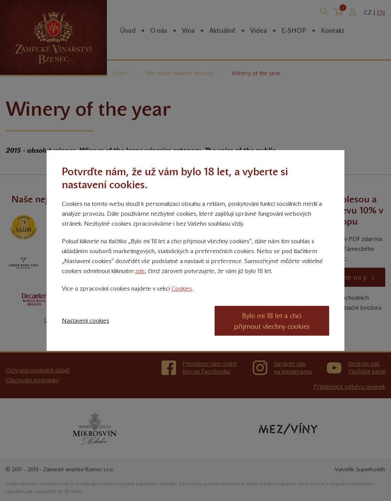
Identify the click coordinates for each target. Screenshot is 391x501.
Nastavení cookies (85, 320)
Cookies (181, 288)
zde (140, 271)
